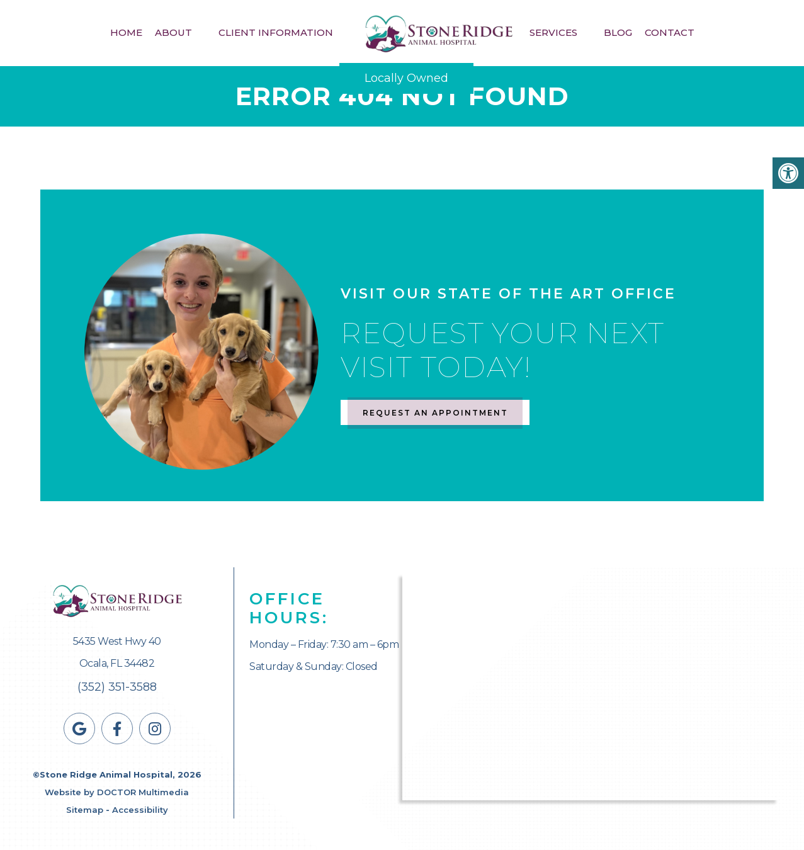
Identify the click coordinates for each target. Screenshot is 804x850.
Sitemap (84, 810)
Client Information (275, 32)
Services (553, 32)
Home (126, 32)
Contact (669, 32)
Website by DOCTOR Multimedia (117, 792)
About (173, 32)
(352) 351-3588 (117, 687)
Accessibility (140, 810)
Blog (618, 32)
